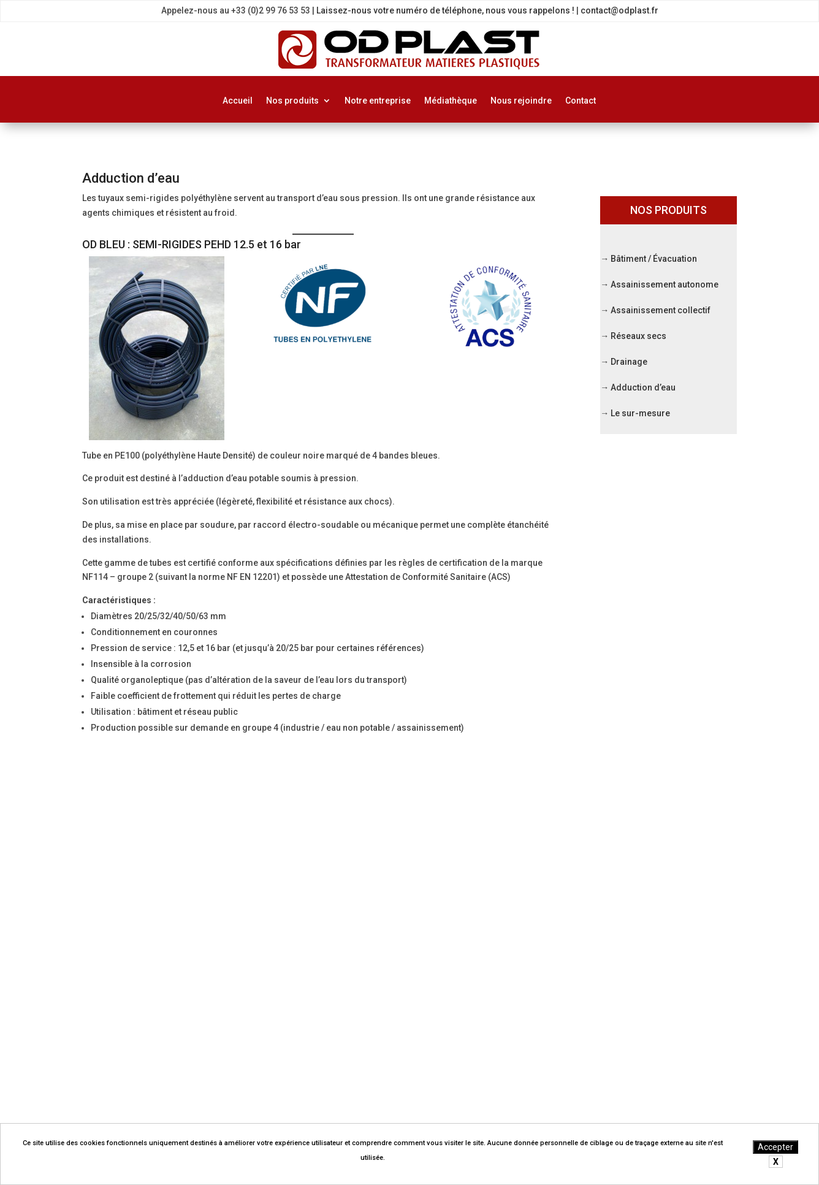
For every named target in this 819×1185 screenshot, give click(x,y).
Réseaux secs (638, 336)
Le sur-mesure (640, 413)
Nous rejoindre (521, 100)
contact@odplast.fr (619, 10)
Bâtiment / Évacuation (654, 259)
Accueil (238, 100)
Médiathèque (450, 100)
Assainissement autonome (664, 284)
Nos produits (292, 100)
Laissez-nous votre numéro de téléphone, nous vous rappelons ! (445, 10)
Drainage (629, 362)
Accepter (775, 1147)
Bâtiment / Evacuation (481, 856)
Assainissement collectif (660, 310)
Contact (580, 100)
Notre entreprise (378, 100)
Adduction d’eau (643, 387)
